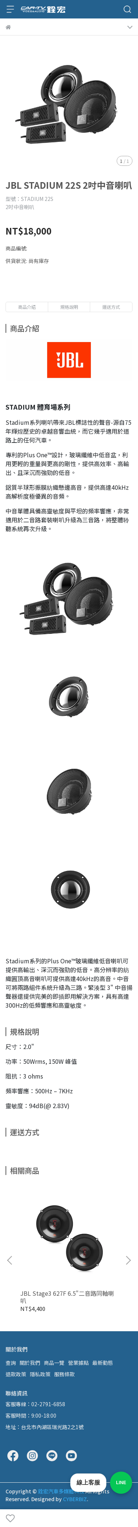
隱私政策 (40, 1374)
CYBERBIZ (75, 1499)
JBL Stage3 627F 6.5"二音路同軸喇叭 (67, 1296)
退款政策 (16, 1374)
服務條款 (64, 1374)
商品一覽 (54, 1362)
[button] (128, 1260)
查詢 (11, 1362)
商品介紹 (27, 307)
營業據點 (78, 1362)
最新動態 (102, 1362)
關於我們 (30, 1362)
